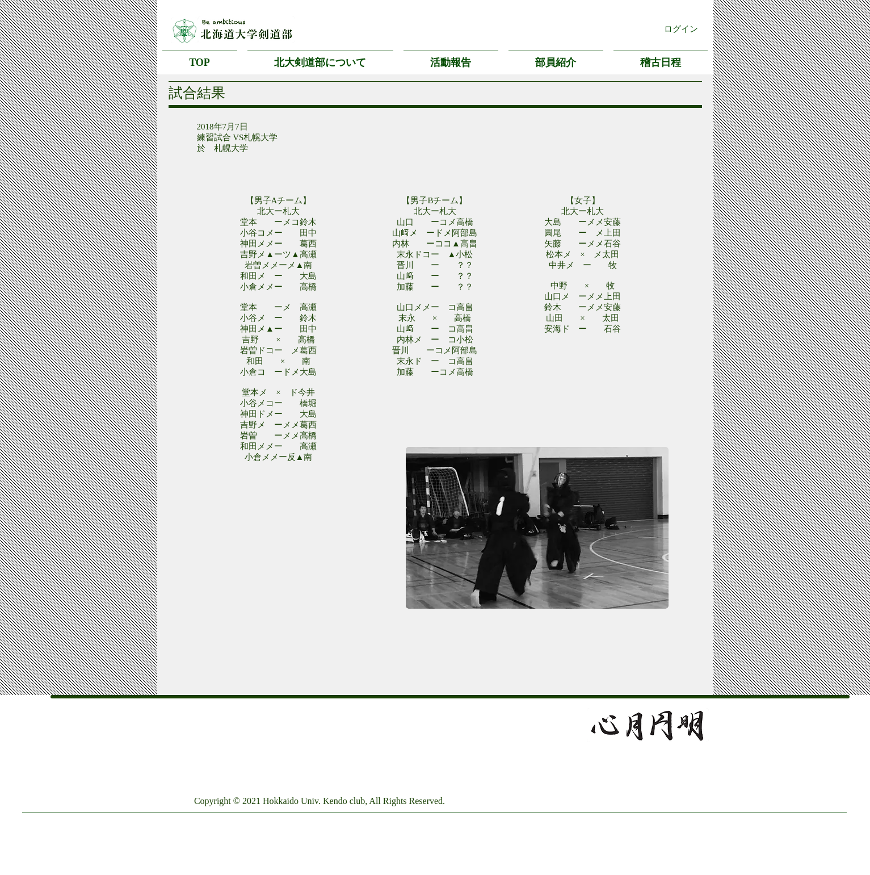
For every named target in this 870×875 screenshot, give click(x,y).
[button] (320, 58)
